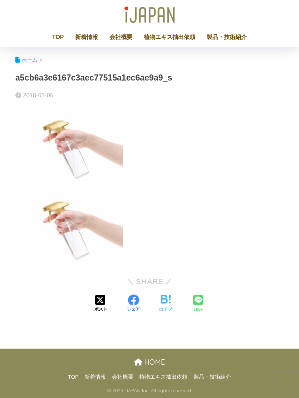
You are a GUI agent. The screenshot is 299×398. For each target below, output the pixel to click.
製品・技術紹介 (227, 37)
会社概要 (120, 37)
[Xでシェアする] (100, 304)
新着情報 (86, 37)
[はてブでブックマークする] (165, 304)
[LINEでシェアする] (198, 304)
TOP (58, 37)
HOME (149, 362)
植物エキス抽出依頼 (169, 37)
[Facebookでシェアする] (133, 304)
